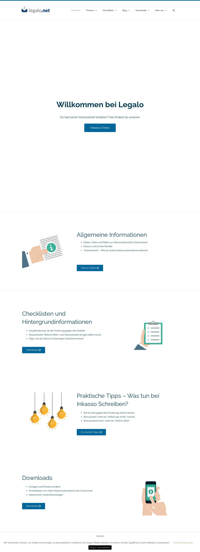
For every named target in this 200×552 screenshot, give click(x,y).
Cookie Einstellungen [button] (183, 542)
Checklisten (111, 10)
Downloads (144, 10)
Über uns (162, 10)
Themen (93, 10)
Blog (128, 10)
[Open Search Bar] (174, 10)
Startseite (75, 10)
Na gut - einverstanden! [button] (100, 547)
